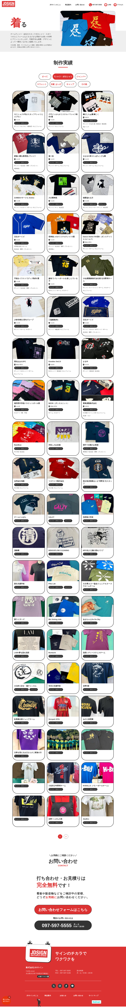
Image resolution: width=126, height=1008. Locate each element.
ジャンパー (81, 77)
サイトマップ (93, 991)
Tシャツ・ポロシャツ (63, 77)
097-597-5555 (97, 5)
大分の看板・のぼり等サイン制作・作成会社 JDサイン (39, 1005)
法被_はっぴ (56, 84)
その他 (84, 84)
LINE (109, 5)
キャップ (70, 84)
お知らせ (63, 991)
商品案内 (68, 5)
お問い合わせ (80, 5)
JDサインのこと (55, 5)
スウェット (42, 84)
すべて (45, 77)
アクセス (120, 5)
